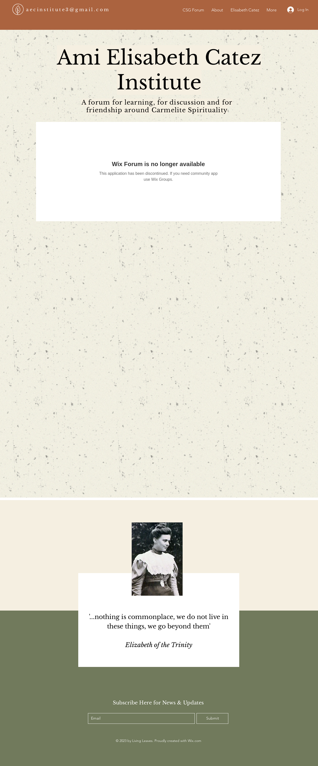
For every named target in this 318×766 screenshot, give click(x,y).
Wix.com (194, 740)
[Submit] (212, 718)
